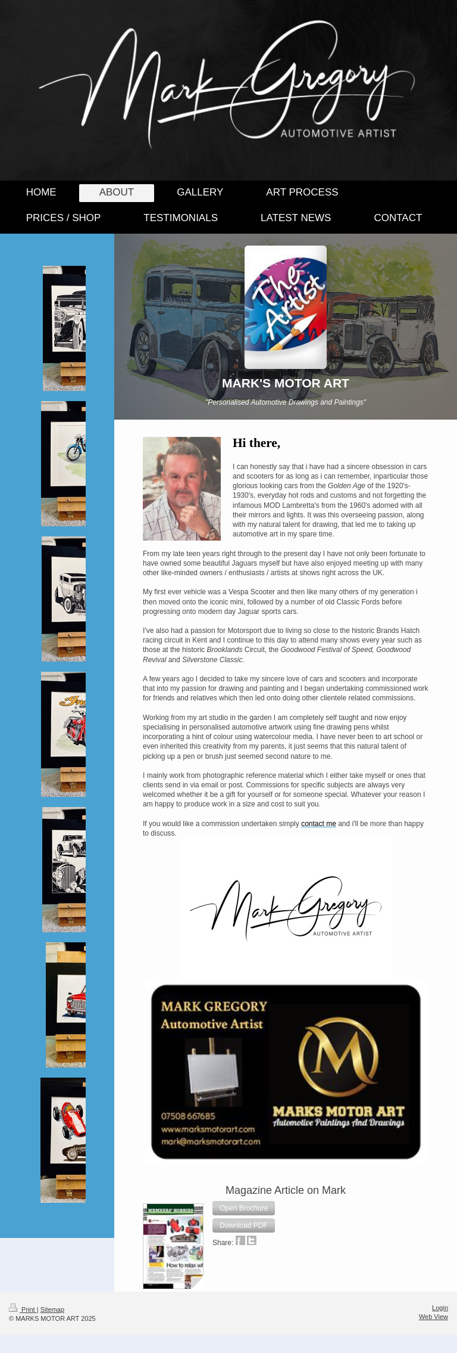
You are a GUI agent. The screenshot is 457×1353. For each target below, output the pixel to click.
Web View (433, 1316)
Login (440, 1307)
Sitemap (52, 1309)
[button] (243, 1208)
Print (23, 1309)
